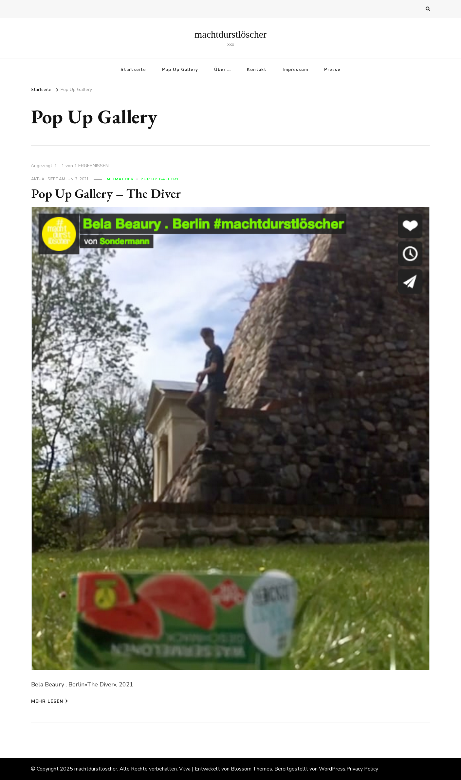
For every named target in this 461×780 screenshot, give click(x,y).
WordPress (332, 768)
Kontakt (257, 70)
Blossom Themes (251, 768)
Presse (332, 70)
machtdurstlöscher (230, 34)
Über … (222, 70)
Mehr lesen (49, 701)
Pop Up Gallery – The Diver (106, 193)
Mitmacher (120, 179)
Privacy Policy (362, 768)
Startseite (133, 70)
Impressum (295, 70)
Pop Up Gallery (180, 70)
